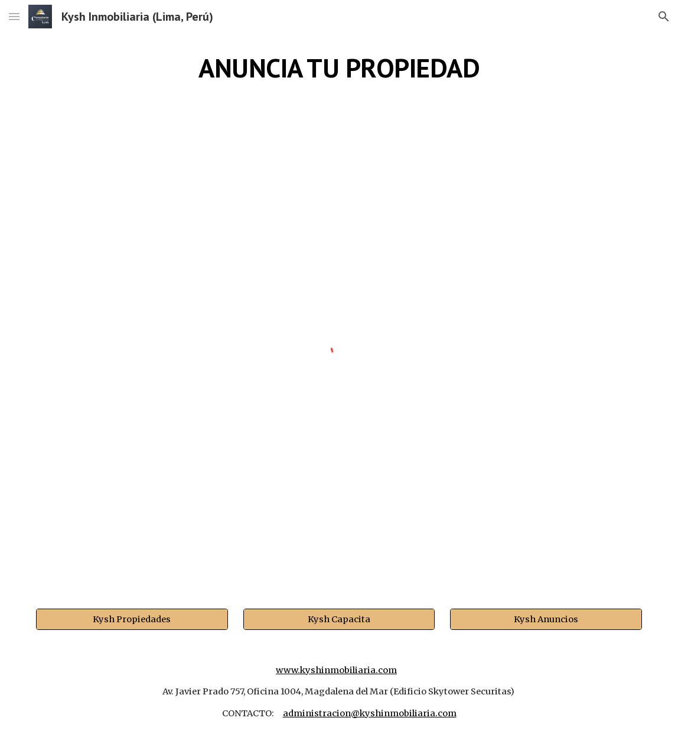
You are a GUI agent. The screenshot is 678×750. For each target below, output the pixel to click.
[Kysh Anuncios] (546, 619)
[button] (14, 16)
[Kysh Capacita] (339, 619)
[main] (339, 68)
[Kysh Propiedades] (132, 619)
